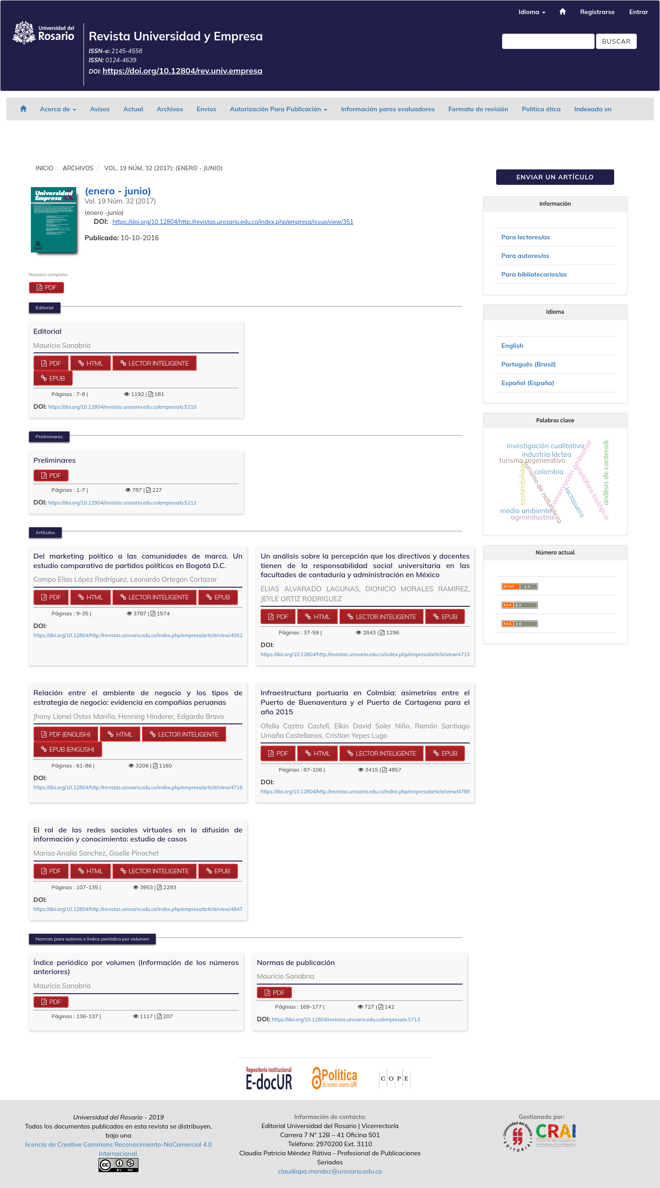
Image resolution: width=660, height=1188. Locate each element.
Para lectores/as (526, 237)
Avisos (100, 109)
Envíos (206, 109)
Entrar (638, 12)
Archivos (170, 109)
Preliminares (55, 460)
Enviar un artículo (555, 177)
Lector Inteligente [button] (157, 363)
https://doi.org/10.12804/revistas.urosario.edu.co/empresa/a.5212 (122, 503)
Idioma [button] (532, 12)
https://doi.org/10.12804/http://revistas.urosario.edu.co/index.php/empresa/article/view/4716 (138, 787)
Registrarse (597, 12)
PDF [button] (49, 287)
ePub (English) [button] (71, 749)
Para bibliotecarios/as (534, 274)
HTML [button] (94, 363)
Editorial (48, 331)
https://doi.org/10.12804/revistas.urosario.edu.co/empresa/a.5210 (122, 407)
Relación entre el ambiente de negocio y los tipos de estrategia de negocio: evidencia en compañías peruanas (138, 697)
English (512, 346)
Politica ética (541, 109)
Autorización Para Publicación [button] (278, 109)
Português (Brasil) (529, 364)
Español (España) (528, 383)
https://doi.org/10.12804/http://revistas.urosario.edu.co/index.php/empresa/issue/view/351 (233, 221)
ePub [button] (56, 378)
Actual (133, 109)
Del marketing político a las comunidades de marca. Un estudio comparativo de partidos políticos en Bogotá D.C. (138, 560)
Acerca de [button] (58, 109)
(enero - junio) (118, 190)
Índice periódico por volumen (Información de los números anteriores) (136, 967)
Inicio (45, 168)
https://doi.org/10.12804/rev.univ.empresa (182, 70)
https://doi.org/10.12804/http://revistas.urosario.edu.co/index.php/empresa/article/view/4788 (365, 791)
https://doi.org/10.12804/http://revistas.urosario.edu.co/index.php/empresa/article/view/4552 (138, 635)
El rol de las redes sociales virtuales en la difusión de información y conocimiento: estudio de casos (138, 834)
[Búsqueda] (548, 41)
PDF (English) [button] (69, 734)
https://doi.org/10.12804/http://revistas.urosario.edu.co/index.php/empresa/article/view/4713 (365, 654)
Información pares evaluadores (387, 109)
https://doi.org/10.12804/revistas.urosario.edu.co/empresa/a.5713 (346, 1019)
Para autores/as (526, 256)
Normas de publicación (296, 962)
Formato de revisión (478, 109)
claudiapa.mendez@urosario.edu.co (330, 1171)
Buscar (616, 41)
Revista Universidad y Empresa (176, 36)
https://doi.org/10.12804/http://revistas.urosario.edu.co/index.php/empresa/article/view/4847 (138, 909)
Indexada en (592, 109)
